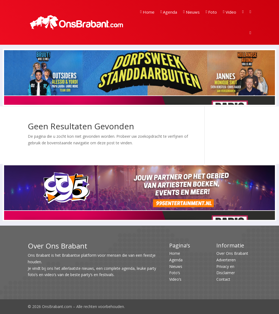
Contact (223, 279)
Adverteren (226, 259)
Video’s (175, 279)
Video (229, 12)
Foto (211, 12)
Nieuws (191, 12)
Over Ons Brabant (232, 253)
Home (147, 12)
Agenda (168, 12)
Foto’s (174, 272)
